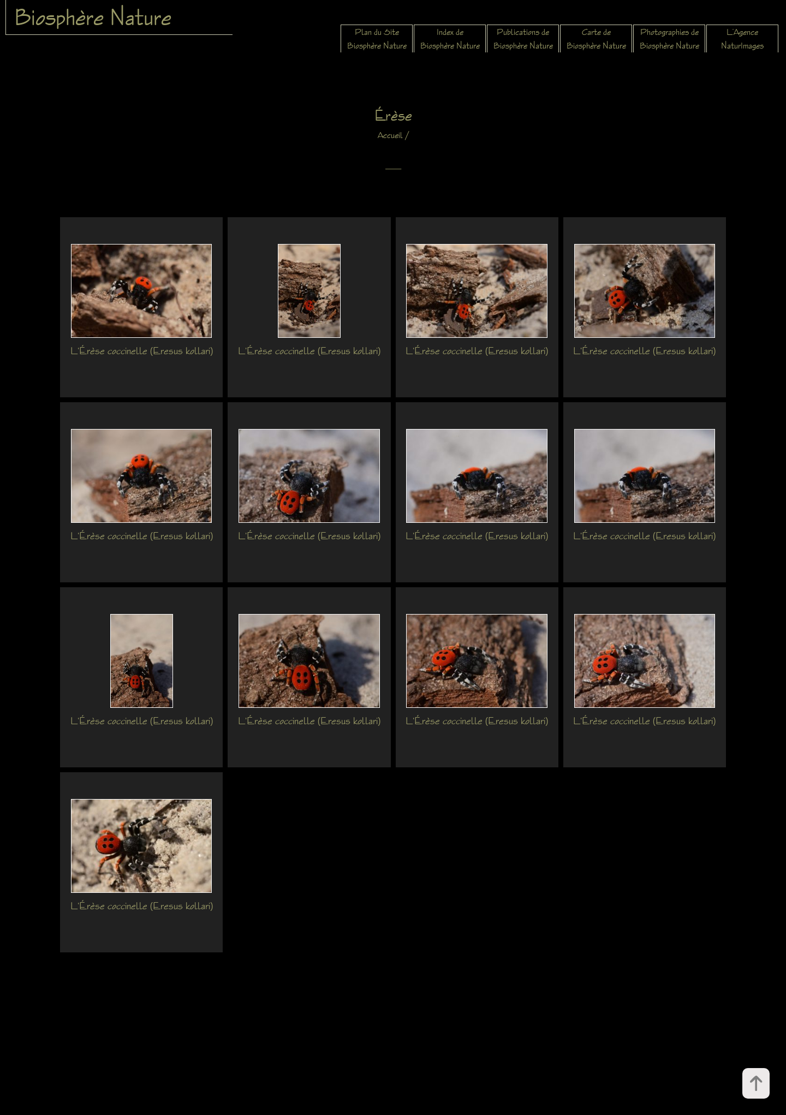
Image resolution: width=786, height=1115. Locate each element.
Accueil (390, 135)
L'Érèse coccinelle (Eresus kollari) (141, 350)
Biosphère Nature (92, 17)
